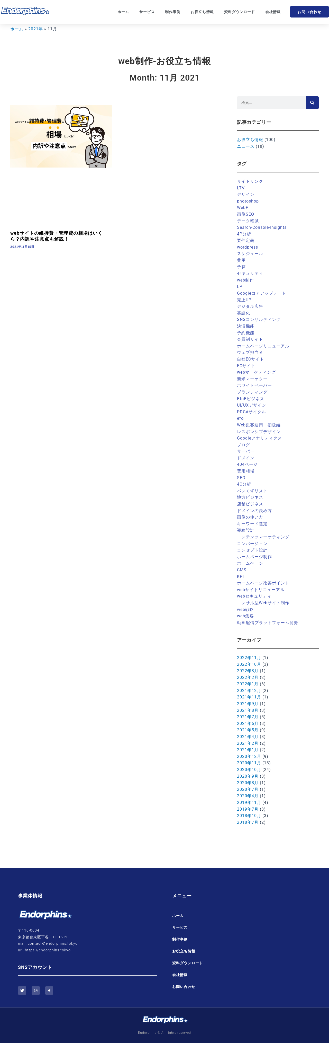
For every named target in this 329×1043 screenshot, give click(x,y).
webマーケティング (256, 372)
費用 (241, 260)
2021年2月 (248, 743)
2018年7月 (248, 822)
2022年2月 (248, 677)
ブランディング (252, 392)
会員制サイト (250, 339)
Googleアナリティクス (259, 438)
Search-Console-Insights (262, 227)
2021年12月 (249, 690)
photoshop (248, 201)
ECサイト (246, 365)
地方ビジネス (250, 497)
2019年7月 (248, 809)
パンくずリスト (252, 490)
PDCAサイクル (251, 411)
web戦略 (245, 609)
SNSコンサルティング (259, 319)
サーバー (245, 451)
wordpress (247, 247)
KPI (240, 576)
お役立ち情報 (202, 12)
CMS (241, 569)
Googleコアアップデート (261, 293)
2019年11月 (249, 802)
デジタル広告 (250, 306)
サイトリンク (250, 181)
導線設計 (245, 530)
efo (240, 418)
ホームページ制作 (254, 556)
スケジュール (250, 253)
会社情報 (273, 12)
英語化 (243, 313)
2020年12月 (249, 756)
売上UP (244, 299)
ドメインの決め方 (254, 510)
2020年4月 (248, 795)
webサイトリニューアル (261, 589)
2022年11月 (249, 657)
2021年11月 (249, 697)
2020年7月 (248, 789)
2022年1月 (248, 683)
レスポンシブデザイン (259, 431)
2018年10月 (249, 815)
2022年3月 (248, 670)
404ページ (247, 464)
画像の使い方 (250, 517)
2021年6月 (248, 723)
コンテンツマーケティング (263, 536)
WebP (243, 207)
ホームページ (250, 563)
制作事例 (172, 12)
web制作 (245, 280)
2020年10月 (249, 769)
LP (239, 286)
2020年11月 (249, 762)
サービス (147, 12)
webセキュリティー (256, 596)
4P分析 (244, 234)
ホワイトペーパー (254, 385)
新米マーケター (252, 378)
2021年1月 (248, 749)
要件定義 (245, 240)
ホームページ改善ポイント (263, 583)
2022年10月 (249, 664)
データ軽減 (248, 220)
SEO (241, 477)
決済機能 (245, 326)
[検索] (312, 102)
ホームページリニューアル (263, 346)
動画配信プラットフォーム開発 (267, 622)
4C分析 (244, 484)
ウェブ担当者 (250, 352)
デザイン (245, 194)
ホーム (123, 12)
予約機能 (245, 332)
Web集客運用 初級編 (259, 425)
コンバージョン (252, 543)
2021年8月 (248, 710)
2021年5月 (248, 730)
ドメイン (245, 457)
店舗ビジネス (250, 504)
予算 (241, 267)
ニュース (245, 146)
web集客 (245, 615)
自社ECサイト (250, 359)
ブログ (243, 444)
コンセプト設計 (252, 550)
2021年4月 (248, 736)
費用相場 (245, 471)
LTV (241, 188)
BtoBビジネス (250, 398)
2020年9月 (248, 776)
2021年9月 (248, 703)
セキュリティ (250, 273)
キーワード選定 (252, 523)
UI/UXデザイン (251, 405)
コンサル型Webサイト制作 (263, 602)
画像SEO (245, 214)
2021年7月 (248, 716)
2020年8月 (248, 782)
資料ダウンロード (239, 12)
